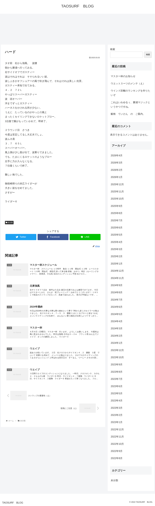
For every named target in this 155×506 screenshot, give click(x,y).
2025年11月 (117, 191)
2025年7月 (116, 220)
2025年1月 (116, 263)
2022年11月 (117, 436)
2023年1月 (116, 422)
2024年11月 (117, 278)
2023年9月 (116, 364)
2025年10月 (117, 198)
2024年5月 (116, 314)
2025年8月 (116, 213)
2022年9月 (116, 451)
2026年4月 (116, 155)
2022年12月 (117, 429)
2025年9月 (116, 206)
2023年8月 (116, 371)
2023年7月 (116, 379)
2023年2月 (116, 415)
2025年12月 (117, 184)
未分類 (9, 222)
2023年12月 (117, 350)
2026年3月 (116, 162)
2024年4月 (116, 321)
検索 (112, 49)
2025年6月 (116, 227)
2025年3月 (116, 249)
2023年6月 (116, 386)
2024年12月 (117, 270)
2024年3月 (116, 328)
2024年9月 (116, 285)
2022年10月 (117, 444)
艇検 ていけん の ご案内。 (128, 114)
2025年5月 (116, 234)
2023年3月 (116, 408)
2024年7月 (116, 299)
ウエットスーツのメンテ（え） (128, 83)
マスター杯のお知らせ (124, 76)
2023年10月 (117, 357)
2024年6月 (116, 306)
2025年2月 (116, 256)
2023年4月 (116, 400)
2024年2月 (116, 335)
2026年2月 (116, 170)
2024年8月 (116, 292)
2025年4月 (116, 242)
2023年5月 (116, 393)
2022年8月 (116, 458)
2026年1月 (116, 177)
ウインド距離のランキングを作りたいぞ (130, 92)
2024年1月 (116, 343)
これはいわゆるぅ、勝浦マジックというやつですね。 (130, 104)
